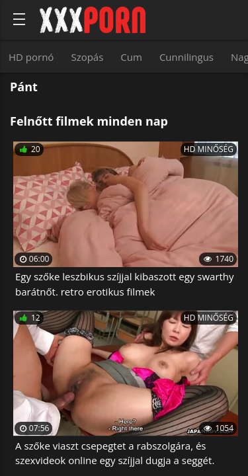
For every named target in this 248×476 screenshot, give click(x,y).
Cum (131, 56)
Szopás (87, 56)
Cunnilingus (186, 56)
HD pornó (31, 56)
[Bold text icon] (19, 19)
